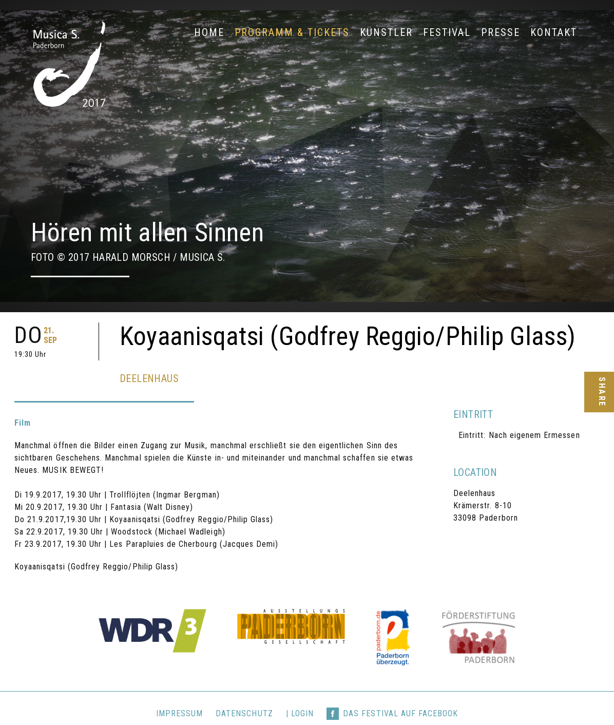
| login (300, 693)
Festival (447, 32)
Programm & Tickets (292, 32)
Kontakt (553, 32)
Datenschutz (244, 693)
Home (209, 32)
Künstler (386, 32)
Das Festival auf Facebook (400, 693)
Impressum (179, 693)
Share (601, 392)
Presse (500, 32)
